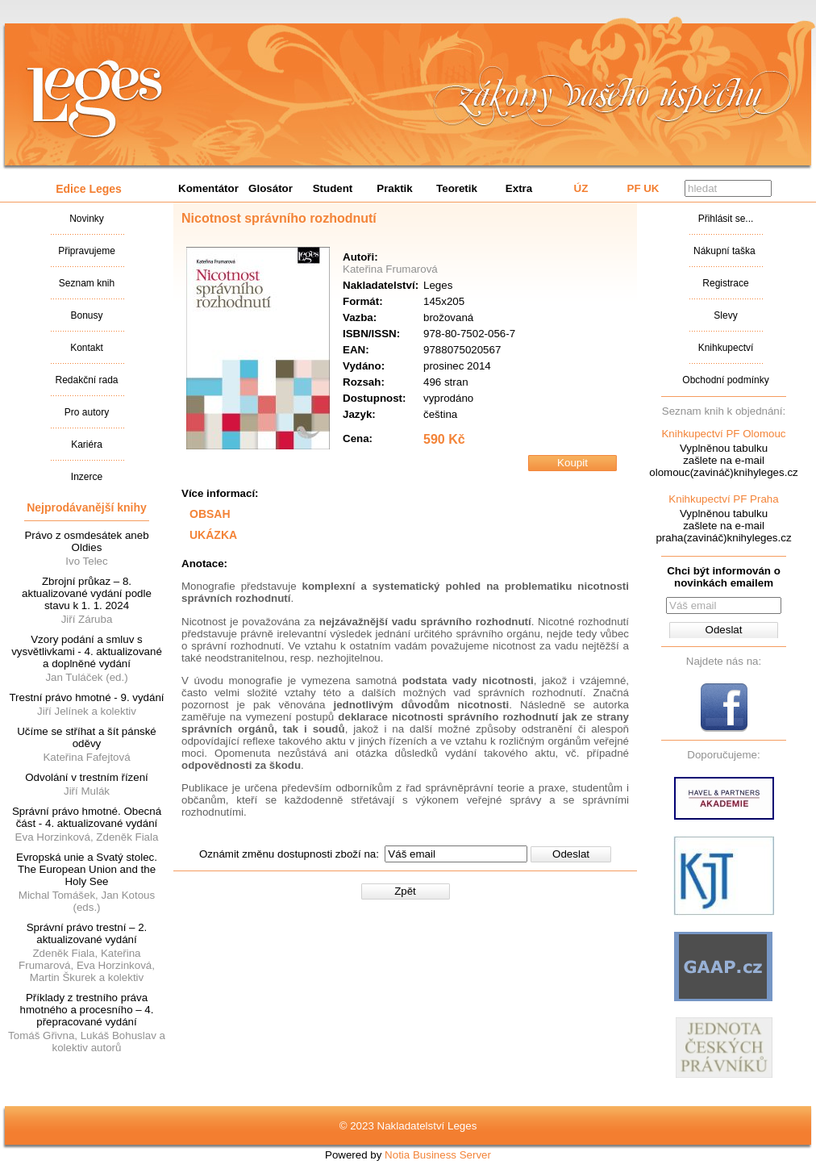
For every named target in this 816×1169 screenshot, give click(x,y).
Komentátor (208, 188)
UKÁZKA (213, 534)
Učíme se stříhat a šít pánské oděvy (86, 737)
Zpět (405, 891)
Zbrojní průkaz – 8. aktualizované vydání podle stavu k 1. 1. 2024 (87, 593)
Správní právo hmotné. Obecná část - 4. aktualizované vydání (86, 817)
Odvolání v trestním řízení (86, 777)
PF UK (643, 188)
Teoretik (456, 188)
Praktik (394, 188)
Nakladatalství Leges (95, 99)
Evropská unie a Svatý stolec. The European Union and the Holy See (86, 869)
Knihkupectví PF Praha (723, 499)
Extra (519, 188)
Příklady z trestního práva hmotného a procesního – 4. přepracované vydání (87, 1010)
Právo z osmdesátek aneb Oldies (86, 541)
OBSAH (210, 513)
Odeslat (570, 854)
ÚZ (581, 188)
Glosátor (270, 188)
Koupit (572, 463)
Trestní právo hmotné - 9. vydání (86, 697)
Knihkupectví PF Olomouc (723, 434)
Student (333, 188)
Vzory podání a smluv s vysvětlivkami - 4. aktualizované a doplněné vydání (86, 651)
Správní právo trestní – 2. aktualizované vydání (87, 933)
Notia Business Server (438, 1155)
